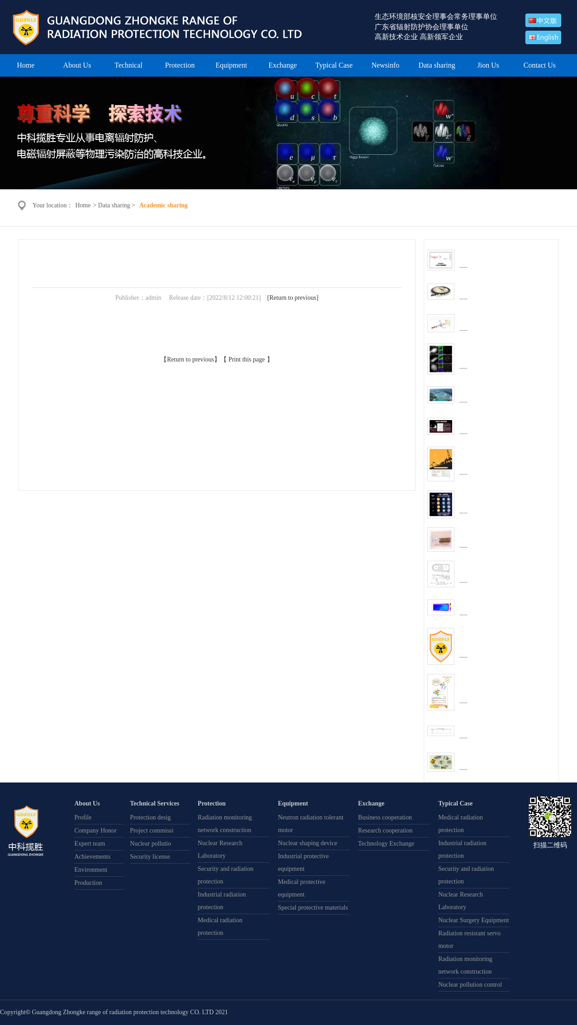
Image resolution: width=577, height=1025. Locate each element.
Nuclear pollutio (150, 843)
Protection (180, 65)
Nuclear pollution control (470, 984)
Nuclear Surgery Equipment (473, 920)
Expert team (89, 843)
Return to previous (292, 297)
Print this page (247, 359)
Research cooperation (385, 830)
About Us (77, 65)
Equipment (231, 65)
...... (463, 266)
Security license (150, 856)
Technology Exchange (386, 843)
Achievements (92, 856)
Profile (83, 817)
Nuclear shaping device (307, 843)
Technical (128, 65)
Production (88, 882)
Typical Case (334, 65)
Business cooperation (385, 817)
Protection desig (150, 817)
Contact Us (539, 65)
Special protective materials (313, 907)
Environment (90, 869)
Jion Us (488, 65)
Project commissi (152, 830)
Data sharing (436, 65)
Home (25, 65)
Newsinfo (385, 65)
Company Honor (95, 830)
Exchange (282, 65)
